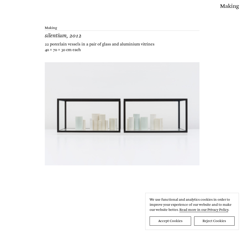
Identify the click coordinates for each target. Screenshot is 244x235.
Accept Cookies (170, 221)
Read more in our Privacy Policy (203, 210)
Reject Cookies (214, 221)
